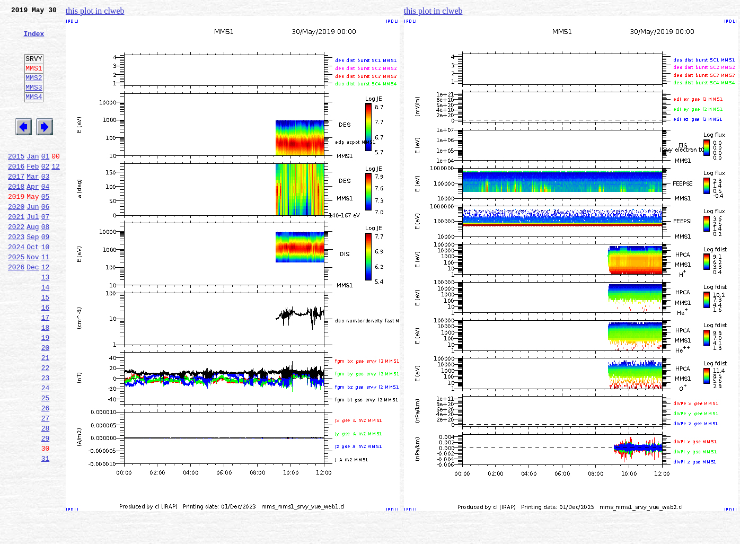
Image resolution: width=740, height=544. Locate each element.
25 (45, 461)
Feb (33, 193)
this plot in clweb (95, 10)
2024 (16, 286)
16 (45, 356)
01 (45, 181)
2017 (16, 204)
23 (45, 438)
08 (45, 263)
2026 (16, 309)
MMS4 (33, 114)
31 (45, 531)
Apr (33, 216)
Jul (33, 251)
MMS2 (33, 91)
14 (45, 333)
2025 (16, 298)
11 (45, 298)
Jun (33, 239)
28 (45, 496)
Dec (33, 309)
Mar (33, 204)
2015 (16, 181)
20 (45, 403)
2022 (16, 263)
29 (45, 508)
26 (45, 473)
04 (45, 216)
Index (33, 40)
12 (55, 193)
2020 (16, 239)
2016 (16, 193)
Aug (33, 263)
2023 (16, 274)
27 (45, 484)
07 (45, 251)
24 (45, 449)
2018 (16, 216)
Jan (33, 181)
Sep (33, 274)
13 (45, 321)
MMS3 (33, 103)
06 (45, 239)
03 (45, 204)
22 (45, 426)
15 (45, 344)
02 (45, 193)
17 (45, 368)
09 (45, 274)
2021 (16, 251)
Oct (33, 286)
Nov (33, 298)
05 (45, 228)
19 (45, 391)
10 (45, 286)
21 (45, 414)
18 (45, 379)
